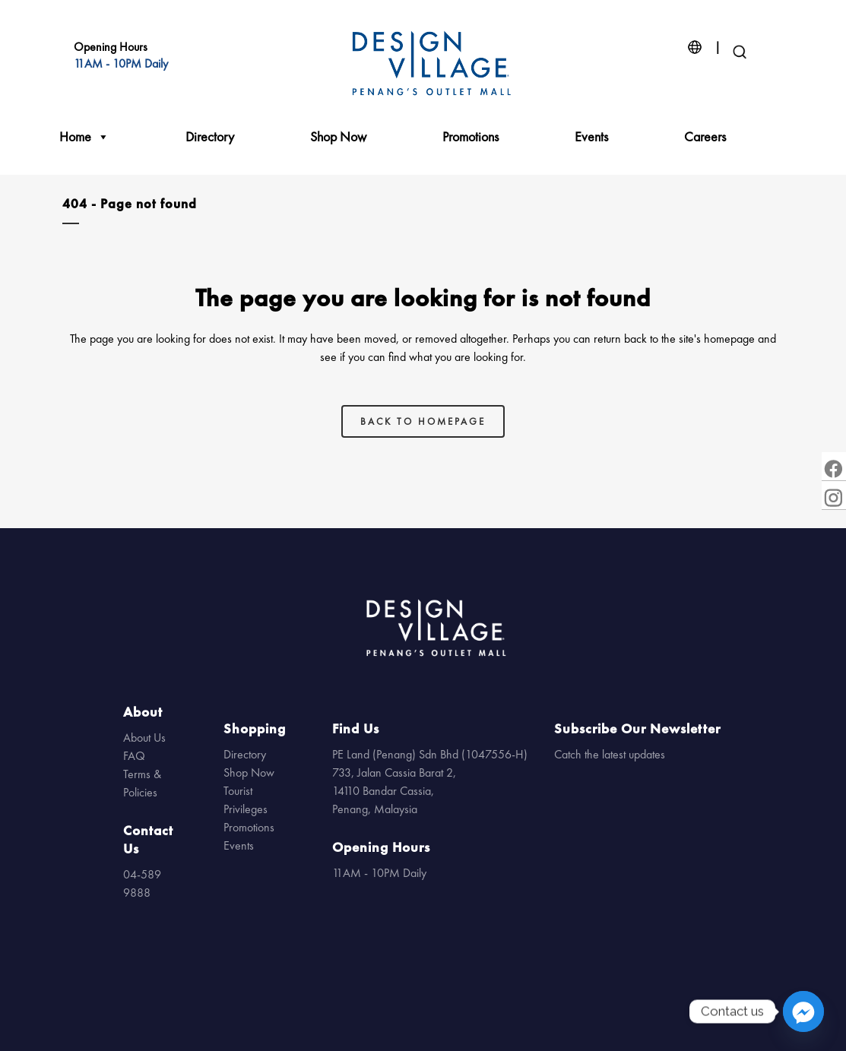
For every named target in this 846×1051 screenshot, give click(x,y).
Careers (705, 136)
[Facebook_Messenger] (803, 1011)
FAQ (134, 756)
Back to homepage (423, 421)
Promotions (470, 136)
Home (84, 137)
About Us (144, 738)
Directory (209, 136)
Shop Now (338, 136)
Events (591, 136)
